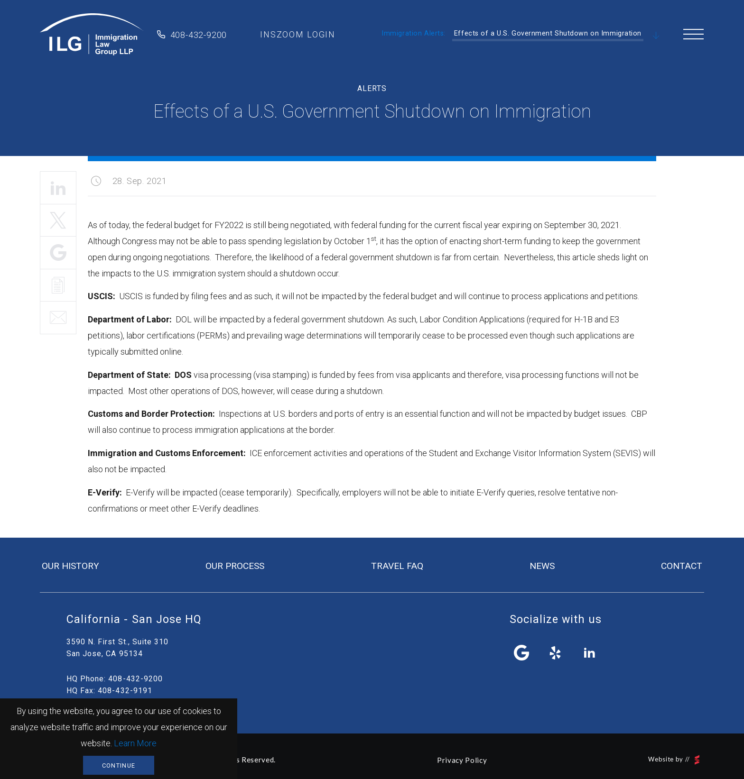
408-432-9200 (198, 35)
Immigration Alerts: (413, 33)
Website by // (673, 760)
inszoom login (297, 34)
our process (234, 565)
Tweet (58, 220)
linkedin (589, 653)
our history (70, 565)
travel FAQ (397, 565)
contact (681, 565)
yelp (556, 653)
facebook (522, 653)
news (542, 565)
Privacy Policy (462, 760)
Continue (118, 765)
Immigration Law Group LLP (91, 34)
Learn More (135, 743)
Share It (58, 252)
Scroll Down (656, 36)
